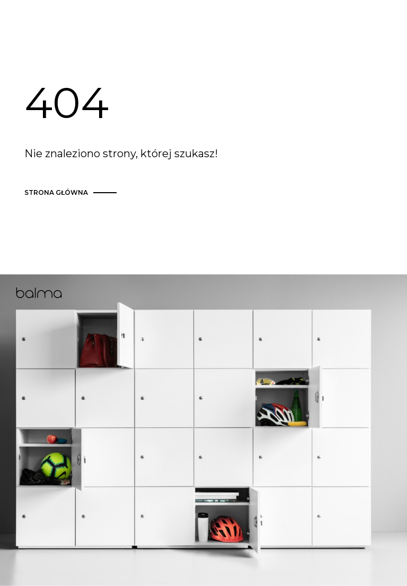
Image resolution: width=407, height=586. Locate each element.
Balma (39, 292)
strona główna (72, 192)
